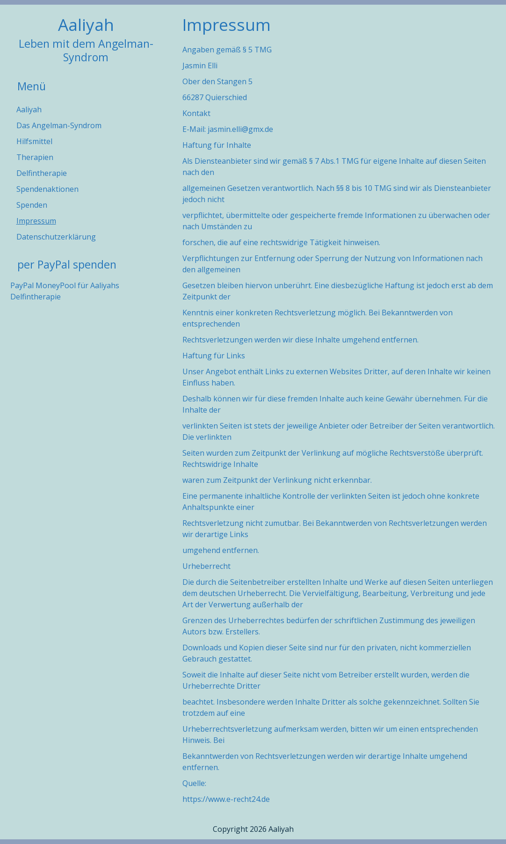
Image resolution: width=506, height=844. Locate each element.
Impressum (36, 221)
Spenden (31, 205)
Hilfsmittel (34, 141)
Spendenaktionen (47, 189)
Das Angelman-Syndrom (58, 125)
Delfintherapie (41, 173)
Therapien (34, 157)
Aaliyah (86, 24)
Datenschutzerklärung (56, 237)
